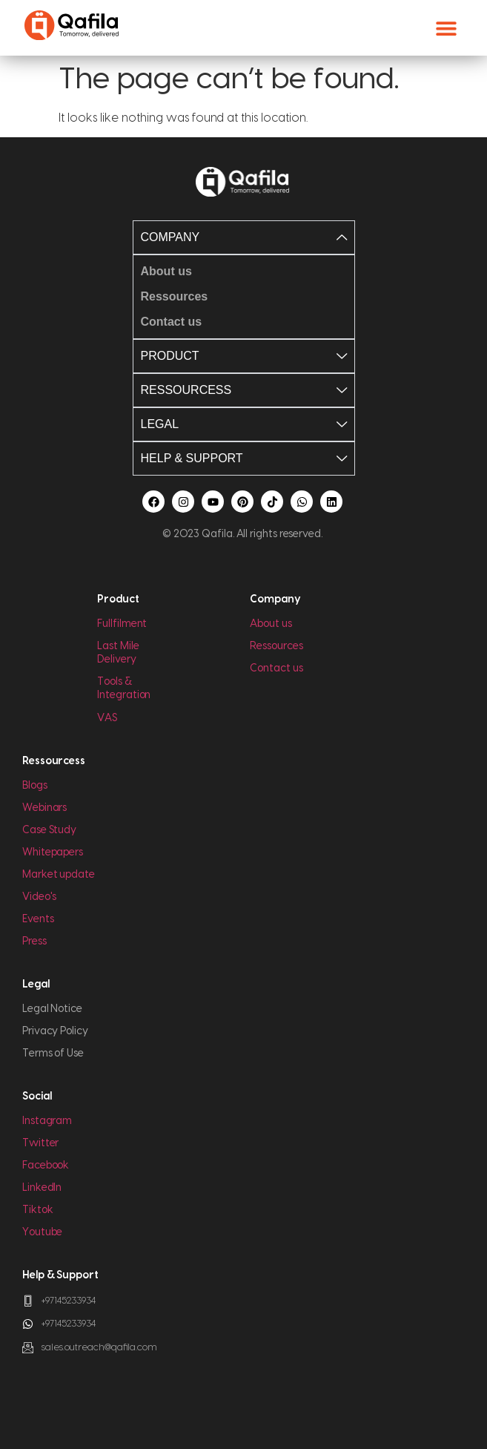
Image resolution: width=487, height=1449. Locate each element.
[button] (446, 28)
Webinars (44, 808)
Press (34, 941)
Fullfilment (122, 624)
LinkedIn (42, 1188)
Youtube (42, 1232)
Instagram (47, 1121)
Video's (39, 897)
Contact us (276, 668)
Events (38, 919)
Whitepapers (52, 852)
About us (270, 624)
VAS (107, 718)
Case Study (49, 830)
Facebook (45, 1165)
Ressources (276, 646)
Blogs (34, 786)
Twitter (40, 1143)
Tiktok (37, 1210)
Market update (58, 875)
